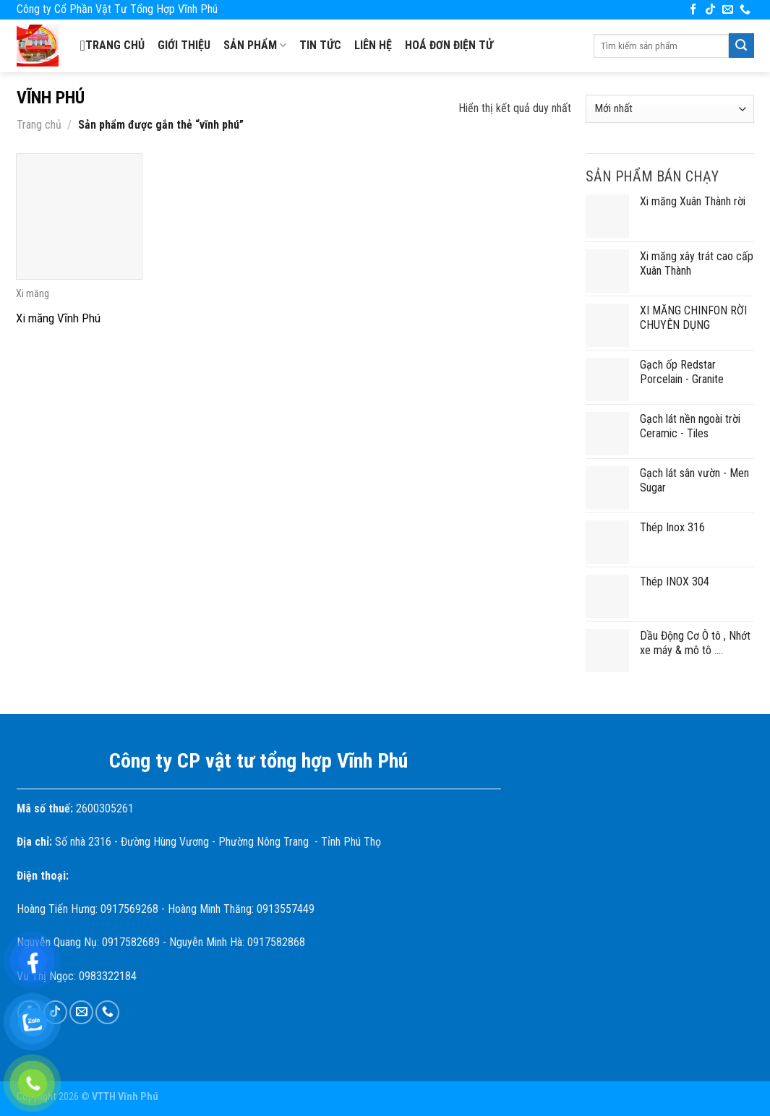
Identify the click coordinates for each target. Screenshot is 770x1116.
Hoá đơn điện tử (449, 45)
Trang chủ (112, 45)
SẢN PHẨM (254, 45)
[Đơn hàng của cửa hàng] (669, 109)
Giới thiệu (184, 45)
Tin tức (320, 45)
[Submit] (741, 45)
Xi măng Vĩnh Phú (58, 318)
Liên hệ (373, 45)
